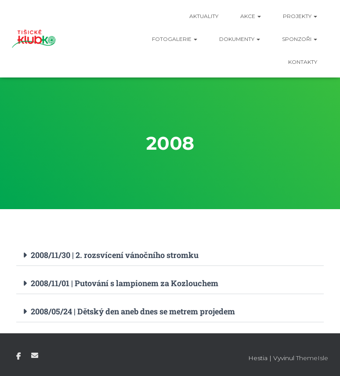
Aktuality (203, 16)
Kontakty (302, 62)
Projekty (300, 16)
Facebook (18, 357)
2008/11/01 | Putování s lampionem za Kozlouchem (124, 283)
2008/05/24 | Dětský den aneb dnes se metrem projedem (133, 311)
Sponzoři (299, 39)
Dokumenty (239, 39)
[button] (170, 255)
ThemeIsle (312, 358)
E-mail (35, 355)
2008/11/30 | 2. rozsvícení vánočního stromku (115, 255)
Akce (250, 16)
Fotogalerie (174, 39)
